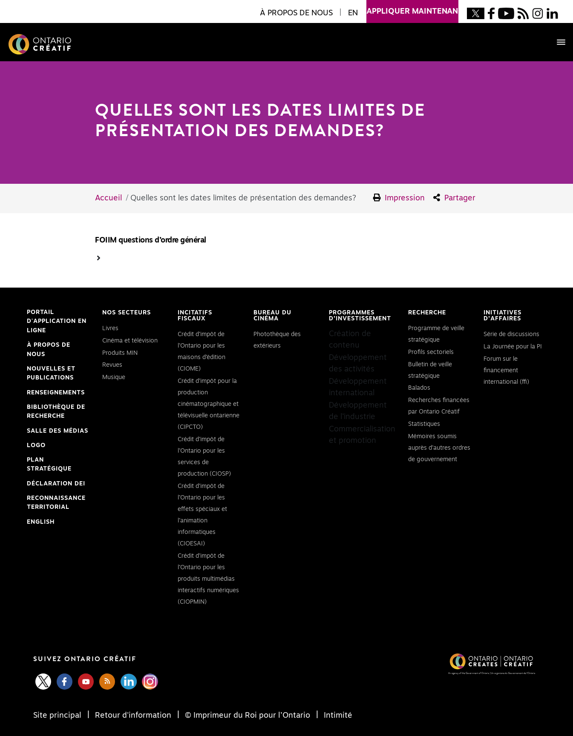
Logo (36, 445)
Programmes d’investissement (360, 316)
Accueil (108, 198)
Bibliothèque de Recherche (56, 412)
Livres (110, 328)
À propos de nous (48, 349)
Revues (112, 365)
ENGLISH (41, 522)
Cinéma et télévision (130, 341)
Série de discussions (511, 334)
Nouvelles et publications (51, 373)
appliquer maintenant (412, 7)
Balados (419, 388)
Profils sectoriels (431, 352)
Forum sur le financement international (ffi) (506, 370)
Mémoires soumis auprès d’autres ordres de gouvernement (439, 448)
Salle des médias (57, 431)
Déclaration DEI (56, 484)
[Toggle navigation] (556, 42)
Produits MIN (120, 353)
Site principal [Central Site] (58, 715)
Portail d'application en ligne (56, 322)
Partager (454, 198)
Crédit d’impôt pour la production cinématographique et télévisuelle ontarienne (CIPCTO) (208, 404)
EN (353, 13)
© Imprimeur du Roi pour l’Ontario (247, 715)
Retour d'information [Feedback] (133, 715)
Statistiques (424, 424)
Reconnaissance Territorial (56, 503)
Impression (399, 198)
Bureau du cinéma (272, 316)
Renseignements (56, 393)
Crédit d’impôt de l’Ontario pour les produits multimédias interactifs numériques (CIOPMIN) (208, 579)
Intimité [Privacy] (337, 715)
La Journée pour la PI (513, 347)
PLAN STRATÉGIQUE (49, 464)
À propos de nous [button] (296, 13)
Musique (113, 377)
